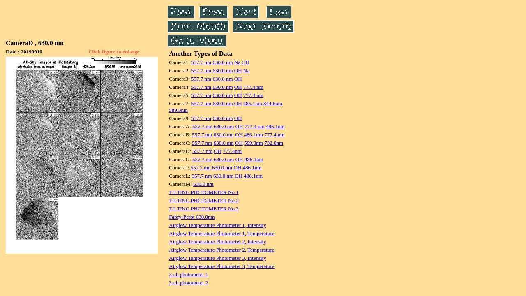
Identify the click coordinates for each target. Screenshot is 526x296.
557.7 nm (201, 62)
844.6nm (272, 103)
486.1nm (252, 103)
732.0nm (273, 143)
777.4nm (232, 151)
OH (245, 62)
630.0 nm (222, 62)
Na (237, 62)
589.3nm (178, 110)
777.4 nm (253, 87)
